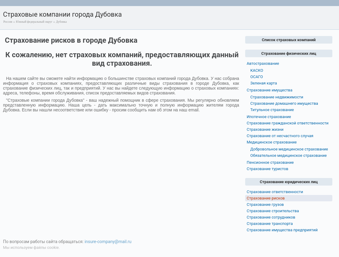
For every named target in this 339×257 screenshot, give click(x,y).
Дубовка (61, 21)
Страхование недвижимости (276, 97)
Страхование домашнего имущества (284, 103)
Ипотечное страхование (269, 116)
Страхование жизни (265, 129)
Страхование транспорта (270, 223)
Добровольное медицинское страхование (289, 149)
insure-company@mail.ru (107, 241)
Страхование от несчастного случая (280, 135)
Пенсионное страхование (270, 162)
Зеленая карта (263, 83)
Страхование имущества (269, 90)
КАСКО (256, 70)
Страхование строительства (273, 211)
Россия (7, 21)
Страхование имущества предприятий (282, 230)
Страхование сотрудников (271, 217)
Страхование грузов (265, 204)
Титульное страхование (272, 109)
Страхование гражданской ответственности (287, 123)
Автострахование (263, 63)
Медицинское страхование (272, 142)
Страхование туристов (267, 168)
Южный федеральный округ (34, 21)
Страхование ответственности (275, 191)
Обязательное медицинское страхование (288, 155)
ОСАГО (256, 76)
